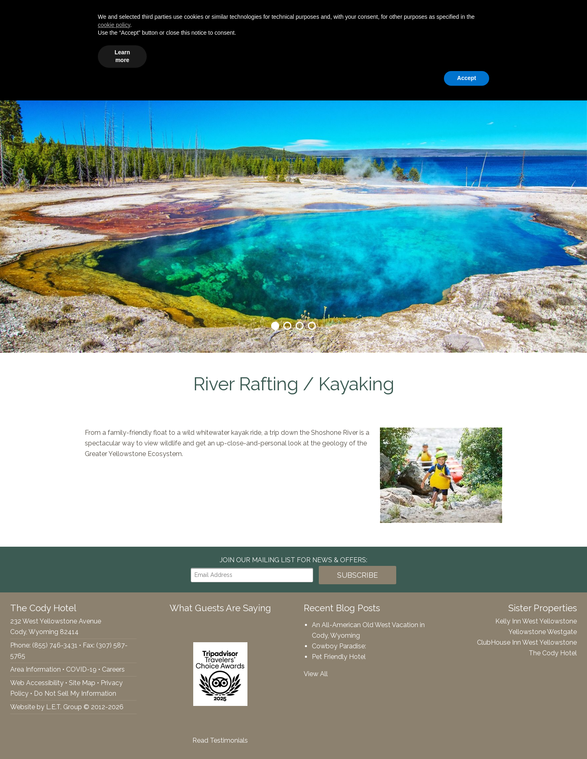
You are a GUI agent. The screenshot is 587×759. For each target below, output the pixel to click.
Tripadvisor (42, 12)
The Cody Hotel (25, 55)
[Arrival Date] (420, 13)
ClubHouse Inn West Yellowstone (527, 642)
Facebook (10, 12)
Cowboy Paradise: (339, 646)
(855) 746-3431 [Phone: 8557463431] (89, 12)
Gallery (441, 55)
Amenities (236, 55)
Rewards (525, 55)
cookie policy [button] (114, 683)
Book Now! (545, 13)
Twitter (24, 12)
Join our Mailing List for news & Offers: (293, 560)
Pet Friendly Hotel (339, 657)
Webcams (481, 55)
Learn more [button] (122, 715)
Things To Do (356, 55)
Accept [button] (466, 736)
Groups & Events (294, 55)
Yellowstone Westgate (542, 632)
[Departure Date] (479, 13)
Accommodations (178, 55)
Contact (564, 55)
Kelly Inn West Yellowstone (536, 621)
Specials (404, 55)
